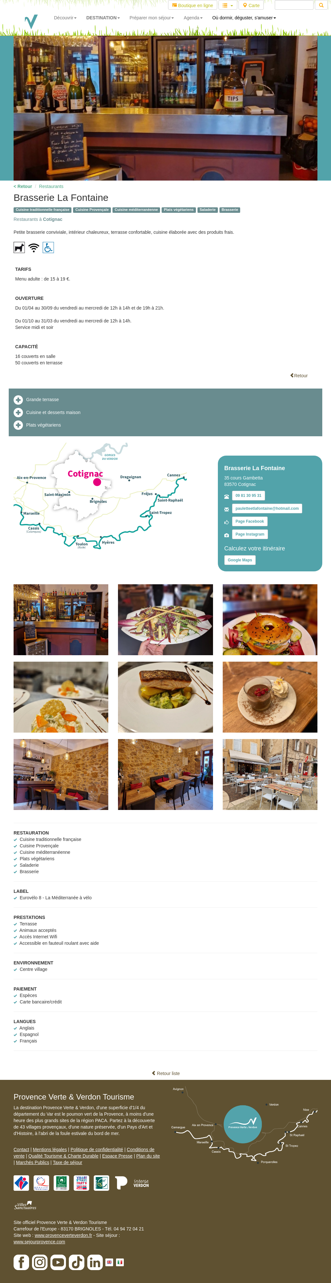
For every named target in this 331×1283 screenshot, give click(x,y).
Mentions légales (50, 1149)
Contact (21, 1149)
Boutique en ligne (192, 5)
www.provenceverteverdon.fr (63, 1235)
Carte (251, 5)
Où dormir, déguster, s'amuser (244, 17)
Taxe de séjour (67, 1162)
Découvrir (65, 17)
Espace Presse (117, 1156)
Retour (299, 375)
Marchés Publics (32, 1162)
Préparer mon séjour (152, 17)
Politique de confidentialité (96, 1149)
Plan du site (148, 1156)
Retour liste (165, 1073)
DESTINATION (103, 17)
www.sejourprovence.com (39, 1241)
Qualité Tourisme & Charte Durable (63, 1156)
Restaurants (51, 186)
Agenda (193, 17)
